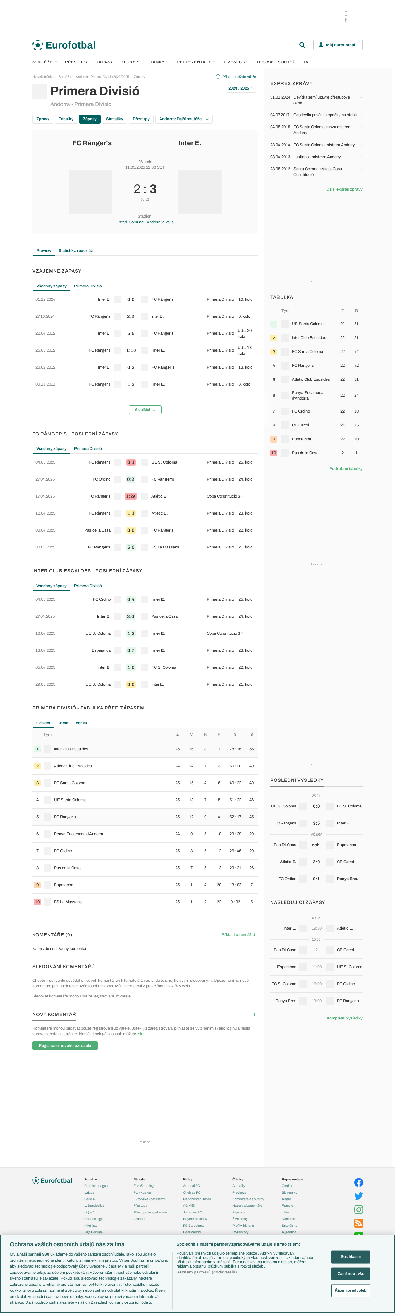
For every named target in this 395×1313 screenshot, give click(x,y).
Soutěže (44, 62)
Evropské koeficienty (149, 1199)
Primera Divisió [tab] (88, 286)
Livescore (236, 62)
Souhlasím (351, 1257)
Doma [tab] (62, 723)
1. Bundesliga (94, 1205)
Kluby (130, 62)
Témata (139, 1179)
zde (140, 1034)
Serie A (89, 1199)
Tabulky (66, 119)
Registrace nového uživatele (65, 1046)
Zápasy (104, 62)
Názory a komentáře (247, 1205)
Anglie (286, 1199)
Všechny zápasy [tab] (51, 286)
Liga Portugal (93, 1232)
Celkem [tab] (43, 723)
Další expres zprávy (344, 189)
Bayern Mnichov (195, 1219)
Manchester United (197, 1199)
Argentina (289, 1232)
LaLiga (89, 1192)
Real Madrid (192, 1232)
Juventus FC (192, 1212)
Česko (287, 1186)
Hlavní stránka (43, 76)
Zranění (139, 1219)
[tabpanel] (145, 355)
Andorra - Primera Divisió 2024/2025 (102, 76)
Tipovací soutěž (275, 62)
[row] (145, 299)
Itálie (285, 1212)
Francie (287, 1205)
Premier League (96, 1186)
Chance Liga (93, 1219)
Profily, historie (243, 1225)
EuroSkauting (144, 1186)
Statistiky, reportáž (76, 250)
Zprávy (42, 119)
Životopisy (240, 1219)
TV (306, 62)
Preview (43, 250)
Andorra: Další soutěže (184, 119)
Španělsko (289, 1225)
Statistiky (114, 119)
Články (237, 1179)
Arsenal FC (191, 1186)
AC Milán (189, 1205)
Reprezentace (196, 62)
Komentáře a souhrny (248, 1199)
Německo (289, 1219)
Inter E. (190, 143)
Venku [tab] (81, 723)
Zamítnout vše (351, 1273)
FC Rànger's (92, 143)
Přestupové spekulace (150, 1212)
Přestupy (76, 62)
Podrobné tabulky (346, 469)
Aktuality (238, 1186)
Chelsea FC (192, 1192)
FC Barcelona (193, 1225)
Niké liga (90, 1225)
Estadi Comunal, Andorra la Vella (145, 222)
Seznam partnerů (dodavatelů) (207, 1272)
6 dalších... (145, 410)
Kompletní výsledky (345, 1018)
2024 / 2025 (241, 88)
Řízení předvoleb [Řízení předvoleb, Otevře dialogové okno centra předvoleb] (351, 1290)
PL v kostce (142, 1192)
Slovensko (289, 1192)
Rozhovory (240, 1232)
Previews (239, 1192)
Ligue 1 (89, 1212)
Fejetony (238, 1212)
